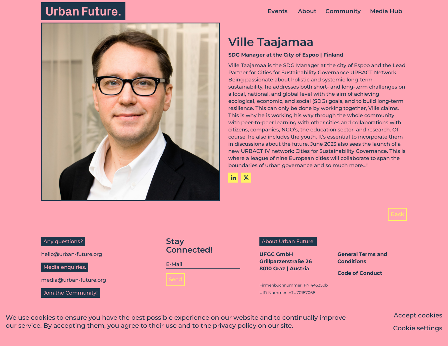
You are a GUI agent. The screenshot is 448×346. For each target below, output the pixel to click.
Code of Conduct (359, 273)
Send (175, 279)
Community (343, 11)
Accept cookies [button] (418, 315)
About (307, 11)
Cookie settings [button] (417, 328)
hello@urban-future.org (71, 254)
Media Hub (386, 11)
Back (397, 214)
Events (277, 11)
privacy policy (234, 326)
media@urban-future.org (73, 280)
